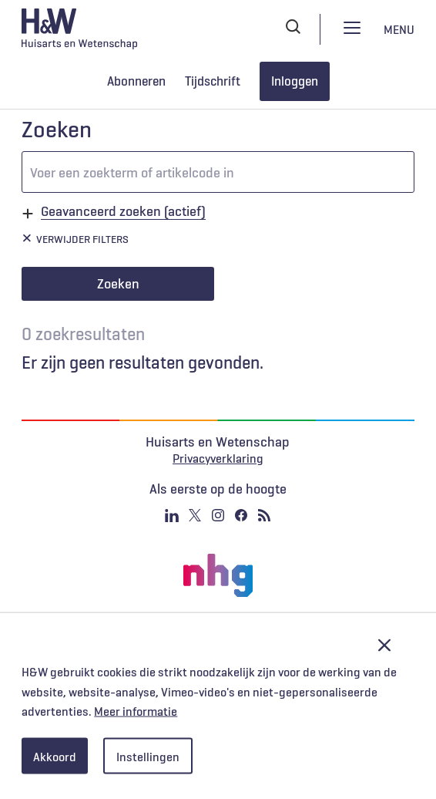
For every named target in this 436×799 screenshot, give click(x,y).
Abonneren (136, 81)
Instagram (218, 515)
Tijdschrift (212, 81)
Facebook (241, 515)
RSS (264, 515)
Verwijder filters (82, 239)
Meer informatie (135, 711)
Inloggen (294, 81)
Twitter (195, 515)
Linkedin (171, 515)
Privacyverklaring (218, 458)
